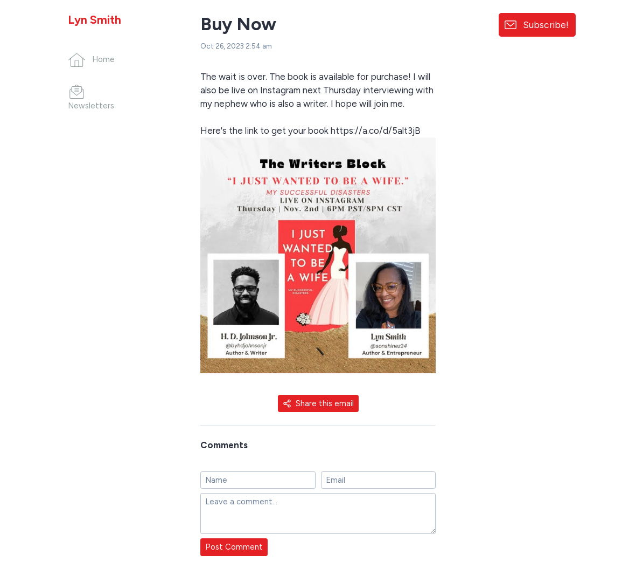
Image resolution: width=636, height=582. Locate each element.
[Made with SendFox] (601, 517)
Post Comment (234, 547)
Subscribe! (546, 24)
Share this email (318, 403)
